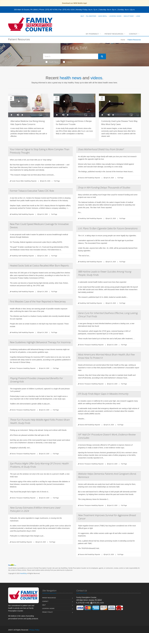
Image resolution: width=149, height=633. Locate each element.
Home (123, 40)
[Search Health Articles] (70, 56)
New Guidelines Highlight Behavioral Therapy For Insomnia (40, 342)
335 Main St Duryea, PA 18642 (26, 10)
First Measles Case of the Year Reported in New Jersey (38, 301)
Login (138, 16)
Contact (133, 34)
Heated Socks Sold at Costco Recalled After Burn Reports (39, 265)
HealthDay (23, 573)
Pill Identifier (91, 16)
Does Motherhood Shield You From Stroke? (101, 149)
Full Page (57, 181)
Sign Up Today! (129, 16)
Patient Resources (114, 34)
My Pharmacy (92, 34)
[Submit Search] (102, 56)
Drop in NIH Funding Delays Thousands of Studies (104, 187)
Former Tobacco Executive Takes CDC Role (32, 190)
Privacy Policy (47, 612)
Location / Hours (115, 16)
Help (82, 16)
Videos (67, 62)
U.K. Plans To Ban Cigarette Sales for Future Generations (107, 228)
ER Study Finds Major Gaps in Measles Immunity (103, 393)
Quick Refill (102, 16)
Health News (52, 62)
